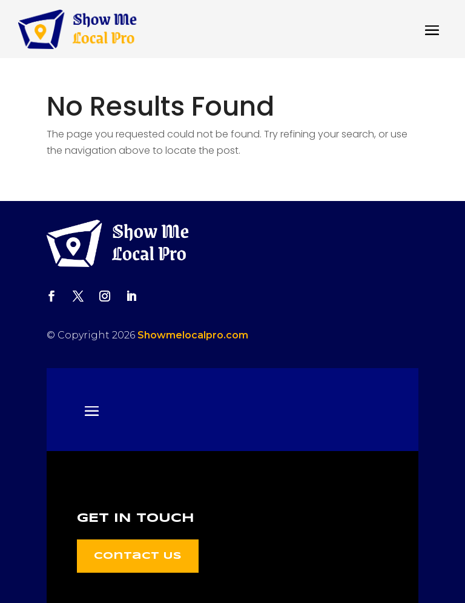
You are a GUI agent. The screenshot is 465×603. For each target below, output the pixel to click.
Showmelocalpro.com (192, 335)
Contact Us (138, 556)
